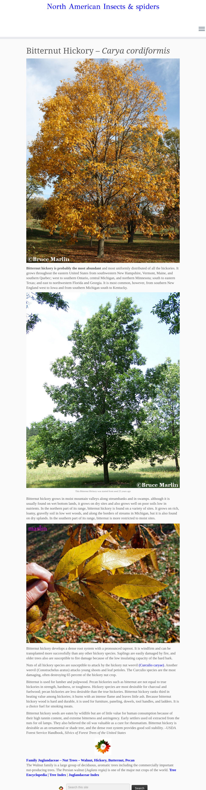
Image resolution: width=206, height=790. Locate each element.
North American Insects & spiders (103, 6)
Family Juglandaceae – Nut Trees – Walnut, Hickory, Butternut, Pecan (80, 760)
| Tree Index (56, 775)
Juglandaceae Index (84, 775)
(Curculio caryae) (151, 665)
